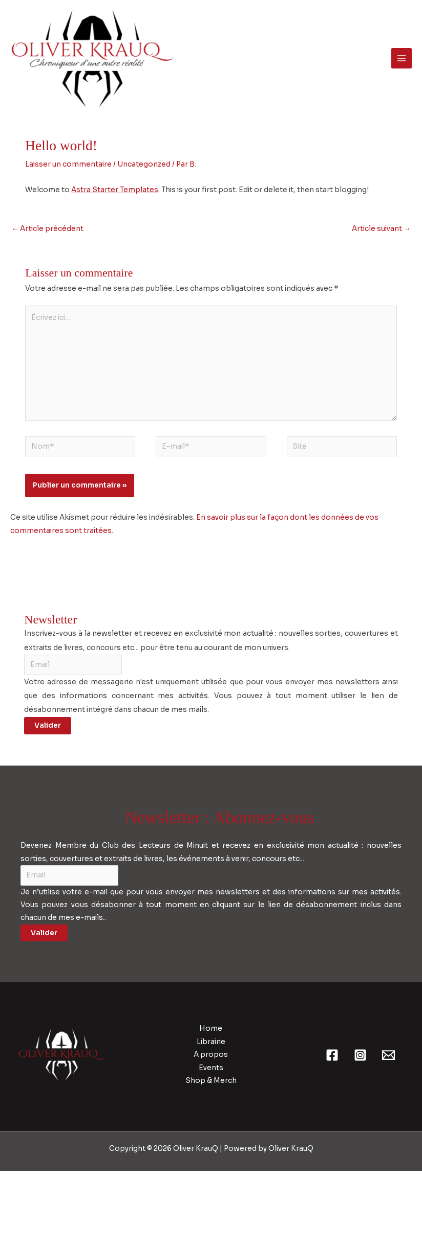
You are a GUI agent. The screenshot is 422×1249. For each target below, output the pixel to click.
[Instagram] (360, 1133)
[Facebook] (332, 1133)
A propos (211, 1132)
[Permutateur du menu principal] (401, 97)
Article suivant (381, 307)
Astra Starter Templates (114, 268)
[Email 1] (388, 1133)
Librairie (211, 1120)
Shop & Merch (211, 1158)
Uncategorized (144, 242)
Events (211, 1146)
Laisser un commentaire (68, 242)
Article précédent (47, 307)
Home (210, 1107)
